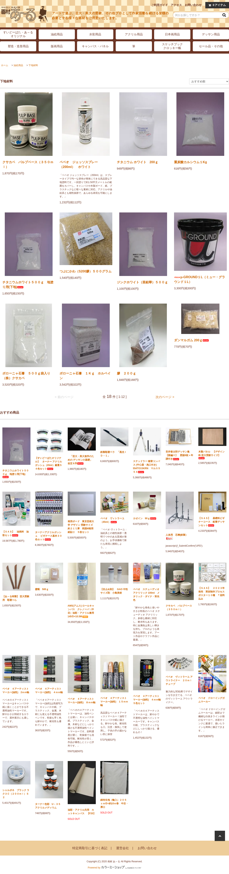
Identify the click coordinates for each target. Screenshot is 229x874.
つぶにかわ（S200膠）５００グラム (86, 271)
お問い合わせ (193, 5)
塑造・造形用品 (18, 46)
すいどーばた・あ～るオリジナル (18, 34)
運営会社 (122, 848)
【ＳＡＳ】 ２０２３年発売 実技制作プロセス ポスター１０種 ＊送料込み (212, 593)
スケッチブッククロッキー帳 (172, 46)
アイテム (216, 5)
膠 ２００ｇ (126, 373)
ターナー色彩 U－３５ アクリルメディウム (49, 806)
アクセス (176, 5)
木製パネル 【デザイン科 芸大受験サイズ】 (211, 454)
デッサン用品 (211, 34)
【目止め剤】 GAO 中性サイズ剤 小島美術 (114, 591)
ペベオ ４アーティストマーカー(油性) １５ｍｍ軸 (114, 702)
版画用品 (57, 46)
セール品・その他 (211, 46)
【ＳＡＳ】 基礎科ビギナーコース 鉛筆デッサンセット (211, 522)
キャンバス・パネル (95, 46)
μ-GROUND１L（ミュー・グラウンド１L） (199, 279)
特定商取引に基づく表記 (89, 848)
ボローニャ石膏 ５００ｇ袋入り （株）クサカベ (28, 376)
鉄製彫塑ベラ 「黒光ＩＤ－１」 (113, 454)
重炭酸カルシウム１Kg (190, 162)
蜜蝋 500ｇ (42, 589)
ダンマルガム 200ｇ (191, 340)
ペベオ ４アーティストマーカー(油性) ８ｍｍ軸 (82, 700)
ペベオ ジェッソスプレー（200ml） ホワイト (79, 164)
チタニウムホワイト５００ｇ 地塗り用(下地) (27, 285)
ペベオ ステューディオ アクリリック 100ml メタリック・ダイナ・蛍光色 (146, 594)
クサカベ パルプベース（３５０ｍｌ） (27, 164)
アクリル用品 (134, 34)
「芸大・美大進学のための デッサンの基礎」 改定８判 (81, 460)
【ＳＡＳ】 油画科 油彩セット (15, 533)
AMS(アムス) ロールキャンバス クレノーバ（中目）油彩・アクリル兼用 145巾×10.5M (82, 611)
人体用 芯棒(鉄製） (177, 536)
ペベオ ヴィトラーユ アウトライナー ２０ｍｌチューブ (179, 680)
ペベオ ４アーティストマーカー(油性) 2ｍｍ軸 (15, 690)
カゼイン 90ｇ (144, 518)
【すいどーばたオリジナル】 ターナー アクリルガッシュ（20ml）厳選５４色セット (48, 463)
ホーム (4, 65)
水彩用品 (95, 34)
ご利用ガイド (159, 5)
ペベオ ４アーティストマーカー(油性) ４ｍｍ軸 (49, 690)
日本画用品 (172, 34)
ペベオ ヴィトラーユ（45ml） (112, 520)
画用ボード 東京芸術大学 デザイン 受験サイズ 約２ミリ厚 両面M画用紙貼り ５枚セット (81, 526)
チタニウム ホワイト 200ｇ (137, 162)
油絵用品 (57, 34)
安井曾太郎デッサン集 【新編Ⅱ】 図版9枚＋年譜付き (179, 455)
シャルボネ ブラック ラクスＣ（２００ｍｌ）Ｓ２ (15, 794)
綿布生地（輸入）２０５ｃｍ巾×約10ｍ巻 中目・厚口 (114, 803)
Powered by (114, 867)
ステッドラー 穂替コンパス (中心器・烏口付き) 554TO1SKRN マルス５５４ (146, 466)
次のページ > (165, 397)
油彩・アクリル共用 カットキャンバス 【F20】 (82, 811)
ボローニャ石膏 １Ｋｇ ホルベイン (85, 376)
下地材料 (33, 65)
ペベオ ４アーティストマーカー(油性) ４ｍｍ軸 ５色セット (147, 700)
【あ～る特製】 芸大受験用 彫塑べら (15, 598)
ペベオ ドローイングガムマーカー (211, 700)
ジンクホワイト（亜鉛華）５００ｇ (142, 282)
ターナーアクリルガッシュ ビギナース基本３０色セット (48, 536)
